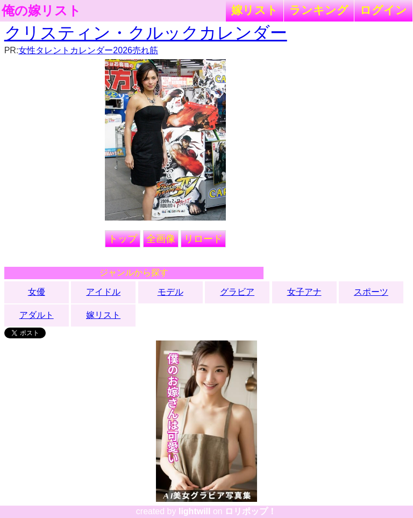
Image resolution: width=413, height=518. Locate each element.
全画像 (160, 238)
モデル (170, 291)
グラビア (237, 291)
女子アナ (304, 291)
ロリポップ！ (250, 511)
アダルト (36, 315)
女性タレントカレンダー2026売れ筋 (88, 50)
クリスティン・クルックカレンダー (145, 32)
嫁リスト (254, 10)
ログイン (383, 10)
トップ (122, 238)
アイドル (103, 291)
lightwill (195, 511)
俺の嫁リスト (41, 11)
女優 (36, 291)
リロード (203, 238)
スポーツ (371, 291)
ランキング (318, 10)
